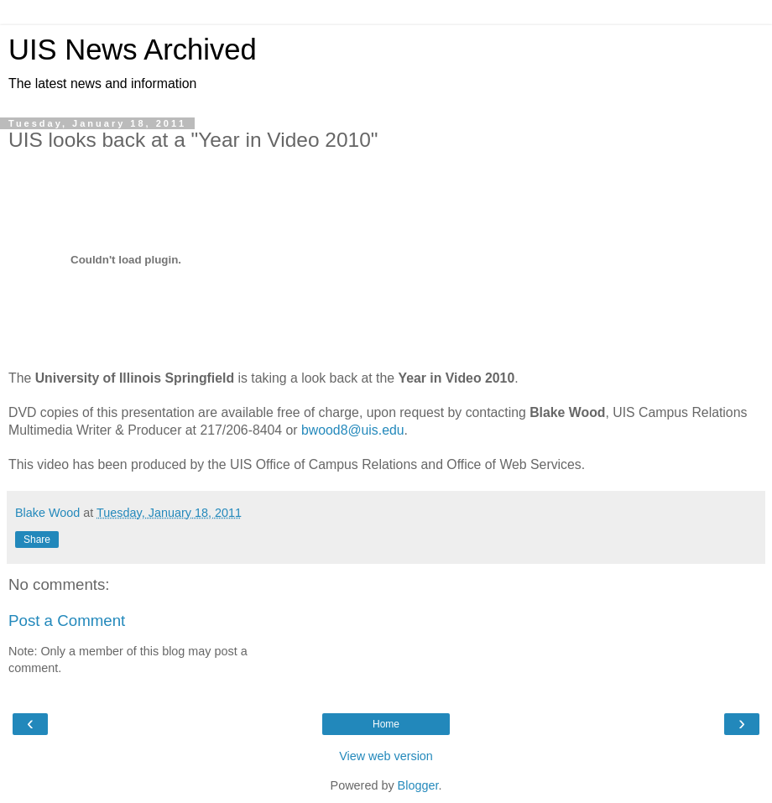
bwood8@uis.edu (352, 430)
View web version (386, 756)
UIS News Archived (132, 49)
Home (386, 724)
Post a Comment (66, 620)
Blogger (418, 785)
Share (36, 539)
